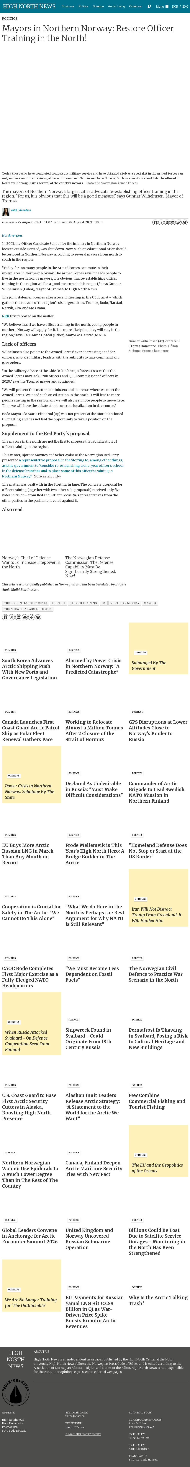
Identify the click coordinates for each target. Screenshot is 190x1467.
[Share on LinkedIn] (167, 222)
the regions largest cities (25, 603)
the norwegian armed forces (28, 609)
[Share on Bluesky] (185, 222)
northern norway (124, 603)
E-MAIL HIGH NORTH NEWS (83, 1434)
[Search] (149, 6)
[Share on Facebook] (155, 222)
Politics (83, 6)
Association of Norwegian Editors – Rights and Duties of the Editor (82, 1368)
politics (58, 603)
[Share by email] (173, 222)
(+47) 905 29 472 (144, 1427)
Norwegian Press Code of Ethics (115, 1363)
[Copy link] (179, 222)
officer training (83, 603)
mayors (150, 603)
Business (68, 6)
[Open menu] (162, 7)
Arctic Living (116, 6)
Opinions (135, 6)
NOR (175, 6)
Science (98, 6)
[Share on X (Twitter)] (161, 222)
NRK (5, 316)
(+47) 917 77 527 (74, 1427)
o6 (104, 603)
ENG (185, 6)
